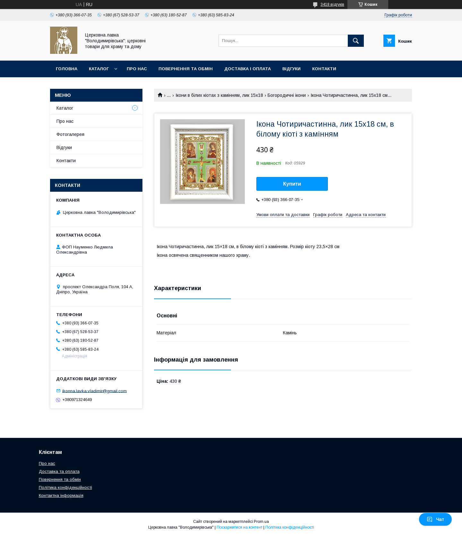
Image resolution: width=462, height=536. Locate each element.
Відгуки (291, 68)
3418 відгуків (332, 4)
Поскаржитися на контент (239, 527)
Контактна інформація (61, 495)
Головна (66, 68)
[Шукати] (356, 41)
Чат (435, 519)
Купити (292, 184)
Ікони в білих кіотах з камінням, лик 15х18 (219, 95)
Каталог (99, 68)
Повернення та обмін (185, 68)
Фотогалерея (70, 134)
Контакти (324, 68)
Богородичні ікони (287, 95)
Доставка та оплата (59, 471)
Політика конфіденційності (65, 487)
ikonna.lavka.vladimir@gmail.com (94, 390)
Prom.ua (261, 521)
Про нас (137, 68)
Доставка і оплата (247, 68)
